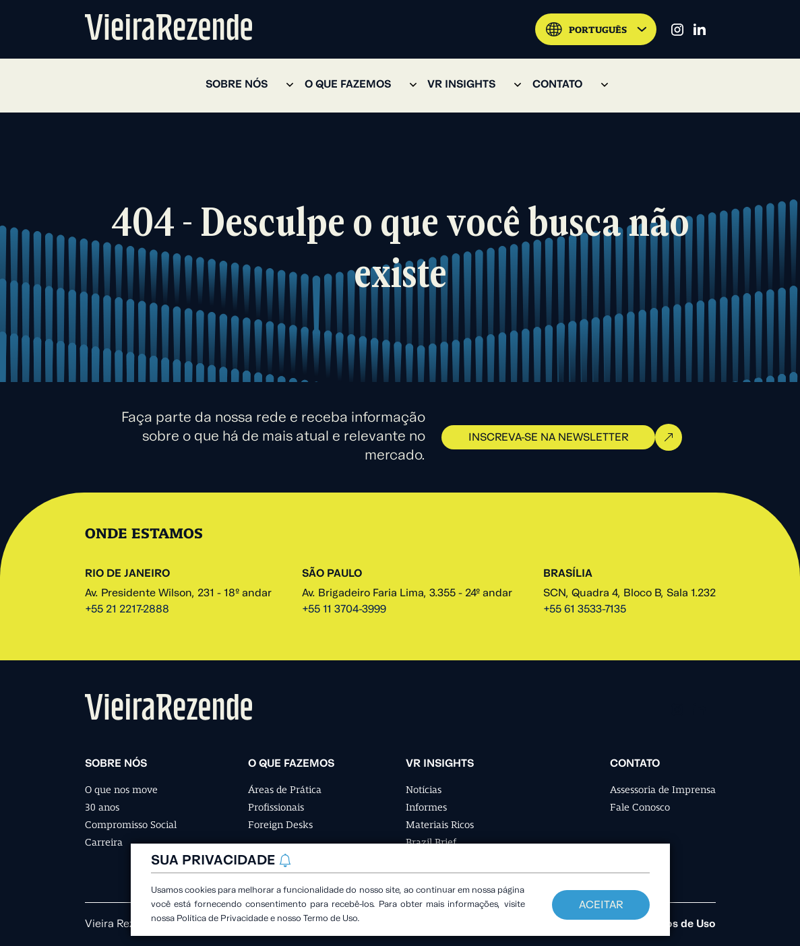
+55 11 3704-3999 (344, 609)
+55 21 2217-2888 (127, 609)
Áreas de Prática (284, 789)
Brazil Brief (431, 842)
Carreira (104, 842)
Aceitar (601, 905)
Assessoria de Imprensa (663, 789)
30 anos (102, 807)
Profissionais (276, 807)
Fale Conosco (640, 807)
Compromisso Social (131, 824)
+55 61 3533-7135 (584, 609)
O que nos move (121, 789)
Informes (426, 807)
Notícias (423, 789)
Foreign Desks (280, 824)
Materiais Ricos (440, 824)
